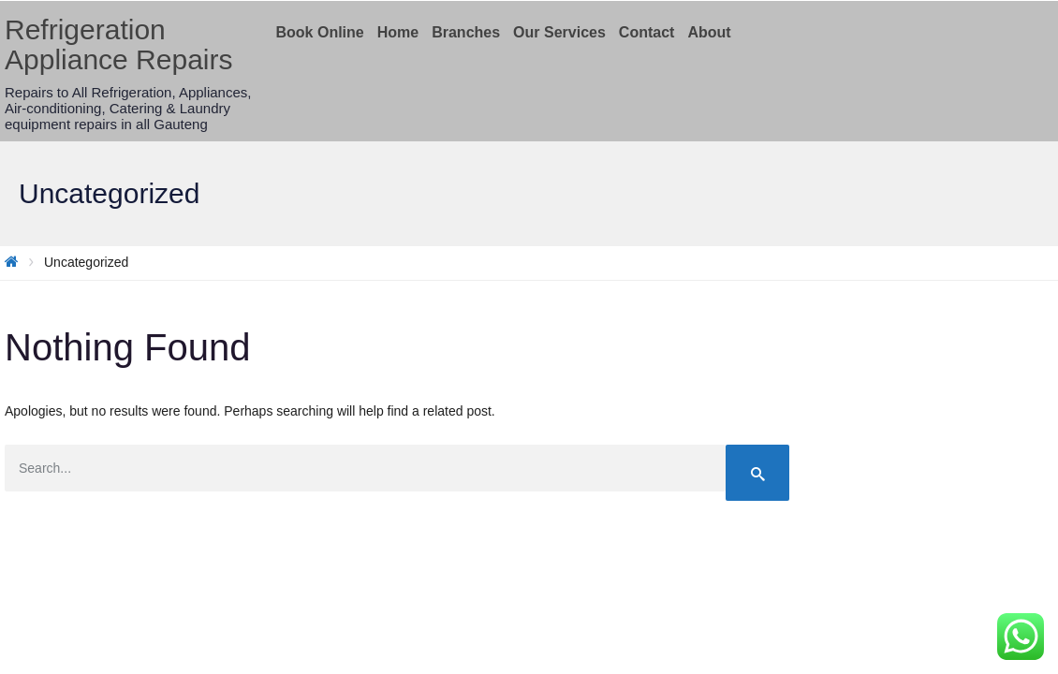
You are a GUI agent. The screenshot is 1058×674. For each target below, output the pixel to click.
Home (398, 32)
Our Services (559, 32)
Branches (466, 32)
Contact (647, 32)
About (708, 32)
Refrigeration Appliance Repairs (118, 44)
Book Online (320, 32)
